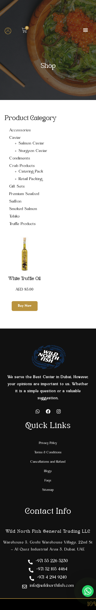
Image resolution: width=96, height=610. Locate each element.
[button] (85, 30)
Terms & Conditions (48, 452)
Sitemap (48, 490)
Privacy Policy (48, 443)
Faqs (48, 480)
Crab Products (22, 166)
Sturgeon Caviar (33, 151)
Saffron (15, 201)
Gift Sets (17, 187)
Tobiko (14, 216)
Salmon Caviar (31, 143)
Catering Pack (31, 172)
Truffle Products (22, 224)
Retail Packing (31, 179)
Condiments (19, 158)
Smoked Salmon (23, 209)
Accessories (20, 130)
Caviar (15, 138)
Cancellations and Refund (48, 461)
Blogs (48, 471)
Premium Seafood (24, 194)
